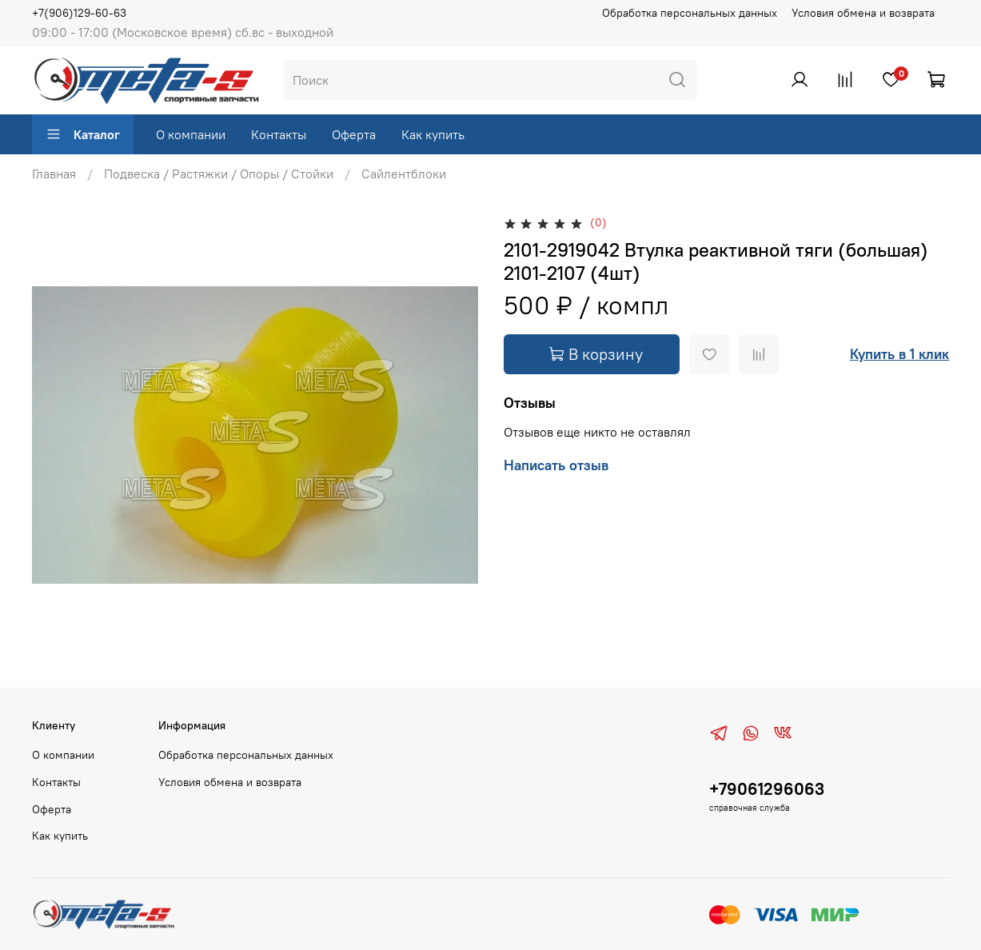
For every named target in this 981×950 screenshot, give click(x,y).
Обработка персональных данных (689, 13)
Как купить (433, 134)
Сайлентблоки (403, 174)
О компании (190, 134)
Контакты (278, 134)
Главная (54, 174)
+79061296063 (766, 789)
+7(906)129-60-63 (79, 13)
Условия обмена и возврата (863, 13)
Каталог (83, 134)
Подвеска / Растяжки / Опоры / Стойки (218, 174)
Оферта (354, 134)
